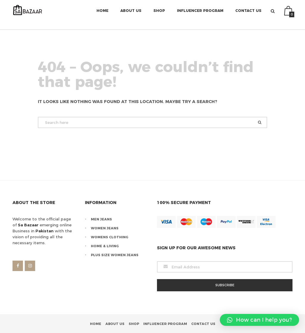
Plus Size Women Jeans (115, 255)
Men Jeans (101, 219)
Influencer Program (200, 15)
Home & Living (105, 246)
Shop (159, 15)
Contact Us (248, 15)
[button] (259, 320)
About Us (130, 15)
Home (102, 15)
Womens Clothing (109, 237)
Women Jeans (105, 228)
